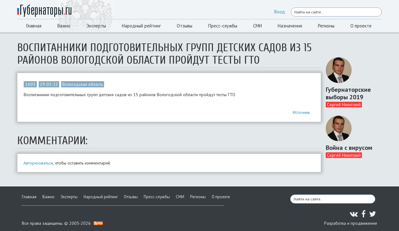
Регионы (326, 26)
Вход (279, 12)
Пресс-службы (222, 26)
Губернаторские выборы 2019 (348, 93)
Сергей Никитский (344, 104)
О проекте (361, 26)
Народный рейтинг (141, 26)
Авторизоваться (38, 163)
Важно (63, 26)
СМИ (257, 26)
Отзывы (184, 26)
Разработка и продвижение (350, 223)
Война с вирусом (349, 147)
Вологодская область (82, 84)
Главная (33, 26)
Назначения (290, 26)
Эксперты (96, 26)
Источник (301, 112)
